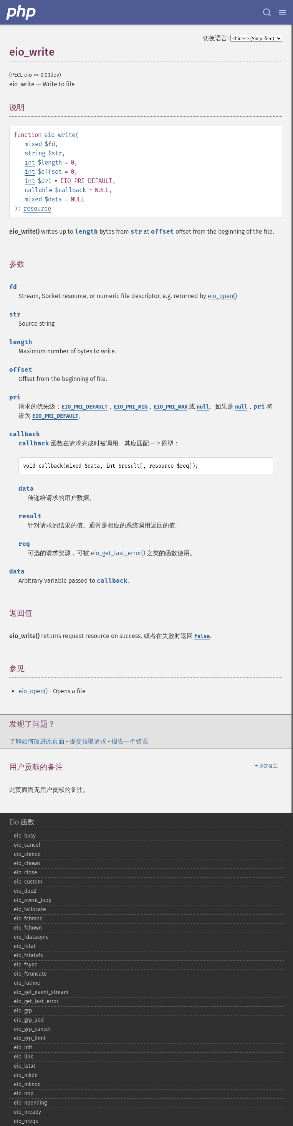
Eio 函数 (22, 822)
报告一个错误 (129, 741)
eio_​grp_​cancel (32, 1029)
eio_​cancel (27, 845)
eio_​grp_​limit (30, 1038)
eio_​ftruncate (30, 974)
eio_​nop (23, 1093)
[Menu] (282, 12)
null (203, 407)
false (202, 636)
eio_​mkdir (26, 1075)
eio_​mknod (27, 1084)
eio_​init (23, 1047)
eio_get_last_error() (118, 553)
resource (37, 208)
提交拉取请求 (88, 741)
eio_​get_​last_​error (36, 1001)
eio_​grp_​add (29, 1020)
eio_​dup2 (25, 891)
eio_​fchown (28, 928)
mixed (33, 144)
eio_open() (222, 296)
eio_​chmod (27, 854)
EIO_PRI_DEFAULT (84, 407)
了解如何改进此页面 (37, 741)
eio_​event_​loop (32, 900)
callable (38, 190)
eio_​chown (27, 863)
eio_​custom (28, 882)
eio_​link (23, 1056)
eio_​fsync (25, 964)
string (35, 153)
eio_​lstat (24, 1066)
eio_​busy (25, 836)
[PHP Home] (21, 12)
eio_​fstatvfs (28, 955)
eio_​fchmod (28, 918)
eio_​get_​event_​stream (41, 992)
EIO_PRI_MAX (170, 407)
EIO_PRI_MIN (130, 407)
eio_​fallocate (30, 909)
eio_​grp (23, 1010)
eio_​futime (27, 983)
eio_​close (25, 872)
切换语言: (216, 38)
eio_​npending (30, 1103)
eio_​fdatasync (31, 937)
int (30, 162)
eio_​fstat (25, 946)
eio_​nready (27, 1112)
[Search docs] (267, 12)
